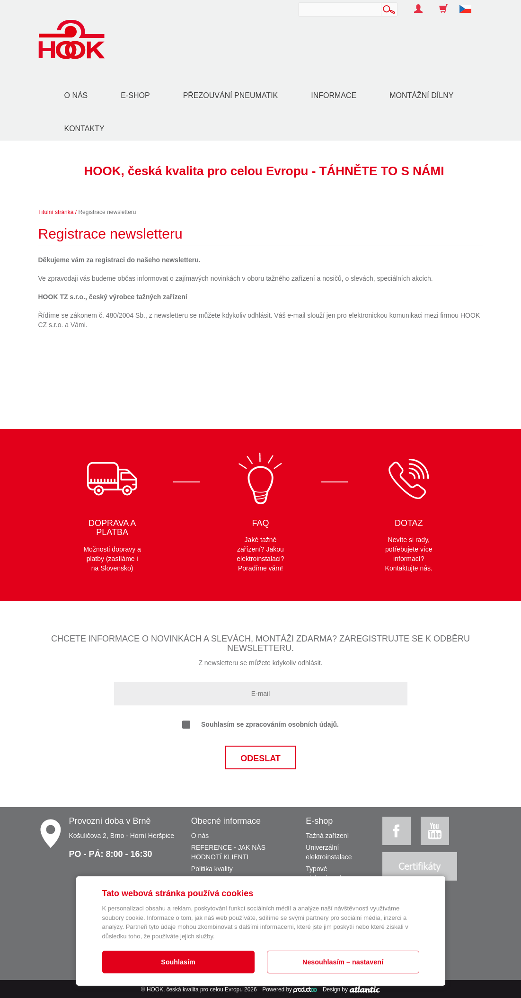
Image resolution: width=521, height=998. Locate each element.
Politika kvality (212, 869)
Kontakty (84, 129)
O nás (76, 95)
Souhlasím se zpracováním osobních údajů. (260, 725)
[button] (468, 4)
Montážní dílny (421, 95)
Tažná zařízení (327, 835)
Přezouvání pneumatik (230, 95)
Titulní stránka (56, 212)
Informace (333, 95)
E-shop (135, 95)
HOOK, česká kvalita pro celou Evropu (195, 989)
